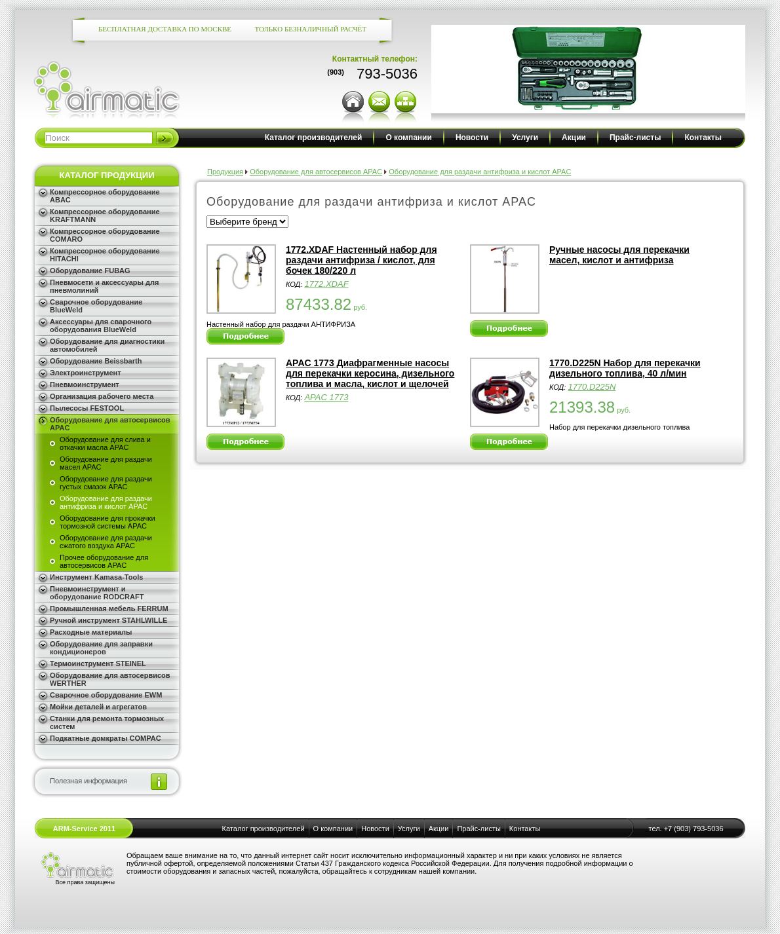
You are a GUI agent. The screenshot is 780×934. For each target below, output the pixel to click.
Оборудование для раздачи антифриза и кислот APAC (106, 502)
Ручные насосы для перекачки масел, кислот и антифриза (619, 254)
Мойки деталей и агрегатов (98, 707)
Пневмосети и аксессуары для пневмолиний (104, 286)
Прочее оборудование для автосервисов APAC (104, 561)
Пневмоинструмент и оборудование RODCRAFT (97, 593)
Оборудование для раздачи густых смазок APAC (106, 483)
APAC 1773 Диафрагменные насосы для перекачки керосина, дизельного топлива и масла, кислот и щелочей (370, 373)
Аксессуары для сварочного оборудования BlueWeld (100, 325)
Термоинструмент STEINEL (98, 663)
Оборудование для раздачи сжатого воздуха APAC (106, 542)
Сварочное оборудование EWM (106, 695)
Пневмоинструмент (84, 384)
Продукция (225, 172)
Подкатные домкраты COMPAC (105, 738)
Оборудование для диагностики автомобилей (107, 345)
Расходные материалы (91, 632)
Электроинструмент (85, 373)
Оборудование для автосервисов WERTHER (110, 679)
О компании (408, 137)
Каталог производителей (313, 137)
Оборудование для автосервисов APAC (110, 424)
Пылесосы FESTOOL (87, 408)
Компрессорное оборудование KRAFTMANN (105, 215)
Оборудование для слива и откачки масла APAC (105, 443)
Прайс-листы (635, 137)
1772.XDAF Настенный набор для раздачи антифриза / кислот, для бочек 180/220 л (361, 260)
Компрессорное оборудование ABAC (105, 196)
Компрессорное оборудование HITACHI (105, 255)
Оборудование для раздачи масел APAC (106, 463)
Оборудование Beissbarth (96, 361)
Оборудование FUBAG (90, 270)
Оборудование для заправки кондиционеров (101, 648)
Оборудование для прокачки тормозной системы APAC (107, 522)
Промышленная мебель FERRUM (109, 608)
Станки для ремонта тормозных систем (107, 722)
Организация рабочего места (101, 396)
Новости (472, 137)
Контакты (703, 137)
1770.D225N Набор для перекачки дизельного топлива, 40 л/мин (625, 368)
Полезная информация (88, 781)
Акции (574, 137)
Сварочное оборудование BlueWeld (96, 306)
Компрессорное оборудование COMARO (105, 235)
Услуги (525, 137)
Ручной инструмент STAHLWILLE (108, 620)
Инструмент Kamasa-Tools (96, 577)
